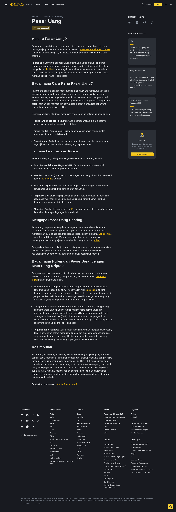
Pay (78, 420)
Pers (51, 426)
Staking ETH (81, 445)
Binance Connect (110, 430)
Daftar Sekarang (142, 154)
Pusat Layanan (136, 447)
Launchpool (81, 439)
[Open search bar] (142, 4)
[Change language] (165, 4)
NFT (78, 449)
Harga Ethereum (110, 453)
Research (80, 455)
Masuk (149, 4)
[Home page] (17, 4)
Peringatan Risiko (56, 449)
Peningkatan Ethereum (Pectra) (115, 466)
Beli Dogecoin (109, 479)
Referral (134, 417)
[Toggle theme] (170, 4)
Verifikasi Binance (137, 460)
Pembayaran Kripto (83, 423)
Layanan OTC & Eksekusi (140, 423)
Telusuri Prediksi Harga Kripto (114, 457)
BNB (132, 420)
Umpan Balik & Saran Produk (141, 450)
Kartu (78, 430)
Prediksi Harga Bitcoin (111, 460)
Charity (79, 458)
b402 (105, 433)
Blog (51, 442)
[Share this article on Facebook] (137, 22)
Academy (80, 433)
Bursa (79, 414)
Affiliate (133, 414)
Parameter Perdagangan (139, 463)
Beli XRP (107, 476)
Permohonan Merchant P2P (113, 414)
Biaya (133, 453)
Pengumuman (54, 420)
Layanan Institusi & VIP (112, 423)
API (132, 457)
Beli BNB (107, 472)
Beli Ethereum (109, 482)
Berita (52, 423)
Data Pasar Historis (138, 426)
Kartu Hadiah (81, 436)
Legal (52, 430)
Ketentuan (53, 433)
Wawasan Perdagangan (139, 430)
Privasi (52, 436)
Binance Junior (82, 426)
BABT (79, 452)
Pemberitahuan (55, 452)
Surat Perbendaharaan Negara (95, 49)
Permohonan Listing (111, 420)
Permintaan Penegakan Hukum (142, 469)
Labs (105, 426)
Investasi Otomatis (83, 442)
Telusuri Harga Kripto (111, 447)
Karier (52, 417)
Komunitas (53, 445)
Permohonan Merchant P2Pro (114, 417)
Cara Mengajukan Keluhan (140, 472)
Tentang (52, 414)
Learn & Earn (108, 444)
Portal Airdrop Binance (139, 466)
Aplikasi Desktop (55, 458)
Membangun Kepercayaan (59, 439)
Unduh (52, 455)
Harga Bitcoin (108, 450)
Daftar (158, 4)
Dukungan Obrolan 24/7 (139, 444)
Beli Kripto (80, 417)
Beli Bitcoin (108, 469)
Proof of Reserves (137, 433)
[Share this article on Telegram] (144, 22)
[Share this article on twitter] (129, 22)
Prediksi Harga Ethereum (112, 463)
